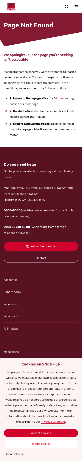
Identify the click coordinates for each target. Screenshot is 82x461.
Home (59, 98)
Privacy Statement (53, 422)
